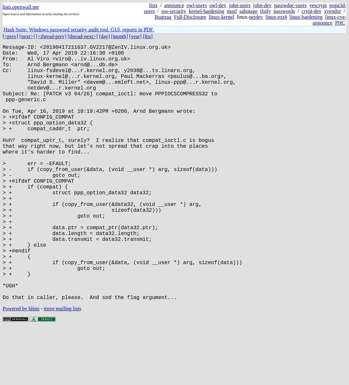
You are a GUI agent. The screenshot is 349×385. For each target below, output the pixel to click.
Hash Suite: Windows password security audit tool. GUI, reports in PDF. (79, 29)
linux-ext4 (276, 17)
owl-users (197, 5)
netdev (256, 17)
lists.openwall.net (21, 7)
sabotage (248, 11)
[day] (104, 36)
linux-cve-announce (329, 20)
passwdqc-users (290, 5)
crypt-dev (311, 11)
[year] (135, 36)
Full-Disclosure (190, 17)
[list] (148, 36)
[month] (119, 36)
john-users (239, 5)
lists (153, 5)
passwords (284, 11)
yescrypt (318, 5)
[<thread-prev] (51, 36)
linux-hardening (305, 17)
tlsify (265, 11)
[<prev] (10, 36)
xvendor (332, 11)
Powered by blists (21, 365)
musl (232, 11)
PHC (340, 23)
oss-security (173, 11)
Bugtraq (163, 17)
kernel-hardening (206, 11)
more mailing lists (62, 365)
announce (174, 5)
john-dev (262, 5)
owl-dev (217, 5)
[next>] (27, 36)
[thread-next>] (83, 36)
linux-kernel (221, 17)
